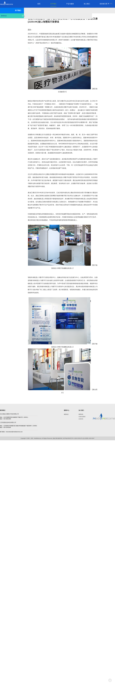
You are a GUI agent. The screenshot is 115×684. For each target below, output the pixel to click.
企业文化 (81, 419)
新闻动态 (4, 16)
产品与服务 (70, 4)
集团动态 (66, 414)
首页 (38, 4)
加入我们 (87, 4)
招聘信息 (81, 414)
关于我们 (53, 4)
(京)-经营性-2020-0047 (88, 438)
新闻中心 (66, 410)
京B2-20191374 (78, 438)
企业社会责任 (82, 416)
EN (111, 3)
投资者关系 (103, 4)
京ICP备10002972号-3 (68, 438)
